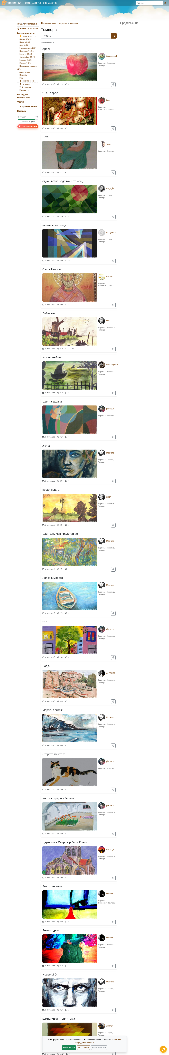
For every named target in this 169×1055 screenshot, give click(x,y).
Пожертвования (28, 126)
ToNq (108, 144)
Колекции (25, 84)
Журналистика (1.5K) (28, 48)
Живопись (111, 63)
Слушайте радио (27, 106)
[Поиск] (165, 3)
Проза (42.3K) (25, 42)
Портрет (110, 460)
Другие (109, 195)
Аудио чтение (25, 72)
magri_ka (110, 188)
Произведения (48, 23)
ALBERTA (110, 673)
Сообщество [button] (50, 3)
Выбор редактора (28, 36)
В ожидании (24, 90)
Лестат (109, 1026)
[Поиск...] (149, 3)
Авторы (36, 3)
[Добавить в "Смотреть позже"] (113, 84)
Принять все (69, 1047)
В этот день (25, 87)
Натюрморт (102, 903)
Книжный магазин (27, 28)
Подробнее (83, 1047)
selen (108, 320)
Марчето (110, 453)
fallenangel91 (112, 365)
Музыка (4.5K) (25, 63)
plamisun (110, 409)
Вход (20, 24)
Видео (22, 78)
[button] (132, 3)
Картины (63, 23)
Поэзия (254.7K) (26, 39)
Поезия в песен (27, 81)
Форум (20, 102)
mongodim (110, 232)
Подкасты (23, 75)
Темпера (74, 23)
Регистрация (30, 24)
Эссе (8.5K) (24, 45)
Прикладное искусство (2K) (27, 67)
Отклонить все (99, 1047)
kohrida (109, 893)
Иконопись (102, 110)
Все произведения (26, 33)
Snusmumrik (111, 56)
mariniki (109, 276)
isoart (108, 100)
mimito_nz (110, 849)
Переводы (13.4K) (27, 51)
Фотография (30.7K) (27, 57)
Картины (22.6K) (26, 54)
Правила (21, 111)
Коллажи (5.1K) (26, 60)
